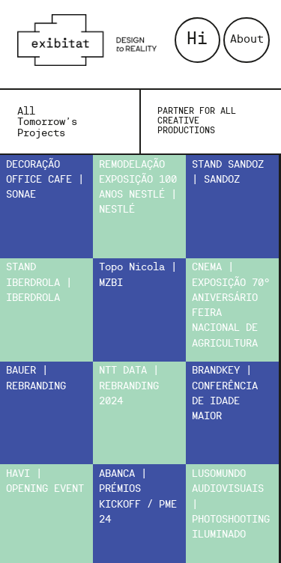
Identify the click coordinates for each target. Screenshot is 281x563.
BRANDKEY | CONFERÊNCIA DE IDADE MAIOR (225, 394)
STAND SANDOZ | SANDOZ (228, 172)
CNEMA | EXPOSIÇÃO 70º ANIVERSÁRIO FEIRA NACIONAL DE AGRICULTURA (231, 305)
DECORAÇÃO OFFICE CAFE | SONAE (45, 180)
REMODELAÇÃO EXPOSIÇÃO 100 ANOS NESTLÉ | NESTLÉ (138, 188)
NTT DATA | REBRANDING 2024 (129, 386)
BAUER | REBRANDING (36, 378)
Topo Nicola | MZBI (138, 275)
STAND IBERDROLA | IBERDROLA (39, 283)
